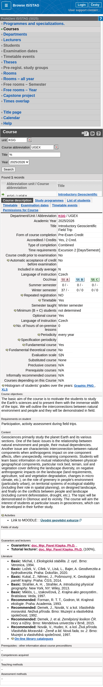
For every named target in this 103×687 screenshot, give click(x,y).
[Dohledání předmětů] (56, 147)
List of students (78, 200)
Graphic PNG (84, 385)
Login (82, 5)
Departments (15, 34)
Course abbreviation (16, 147)
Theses (10, 62)
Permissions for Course (20, 210)
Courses (11, 29)
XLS (5, 389)
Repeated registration (40, 295)
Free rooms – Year (20, 90)
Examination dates (20, 51)
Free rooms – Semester (24, 84)
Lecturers (12, 40)
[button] (6, 5)
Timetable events (19, 56)
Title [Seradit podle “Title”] (61, 186)
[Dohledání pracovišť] (29, 140)
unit (4, 140)
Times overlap (16, 101)
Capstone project (19, 95)
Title (4, 154)
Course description (17, 200)
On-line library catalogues (34, 639)
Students (11, 45)
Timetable (10, 205)
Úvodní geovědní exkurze (59, 520)
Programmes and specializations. (34, 24)
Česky (95, 5)
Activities (10, 515)
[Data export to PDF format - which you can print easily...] (85, 133)
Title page (12, 112)
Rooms (9, 73)
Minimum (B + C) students (36, 310)
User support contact (83, 10)
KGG (62, 216)
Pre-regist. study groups (25, 68)
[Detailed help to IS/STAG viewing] (98, 133)
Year (5, 162)
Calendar (11, 118)
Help (7, 123)
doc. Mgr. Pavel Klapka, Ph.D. (53, 545)
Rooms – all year (18, 79)
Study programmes (49, 200)
